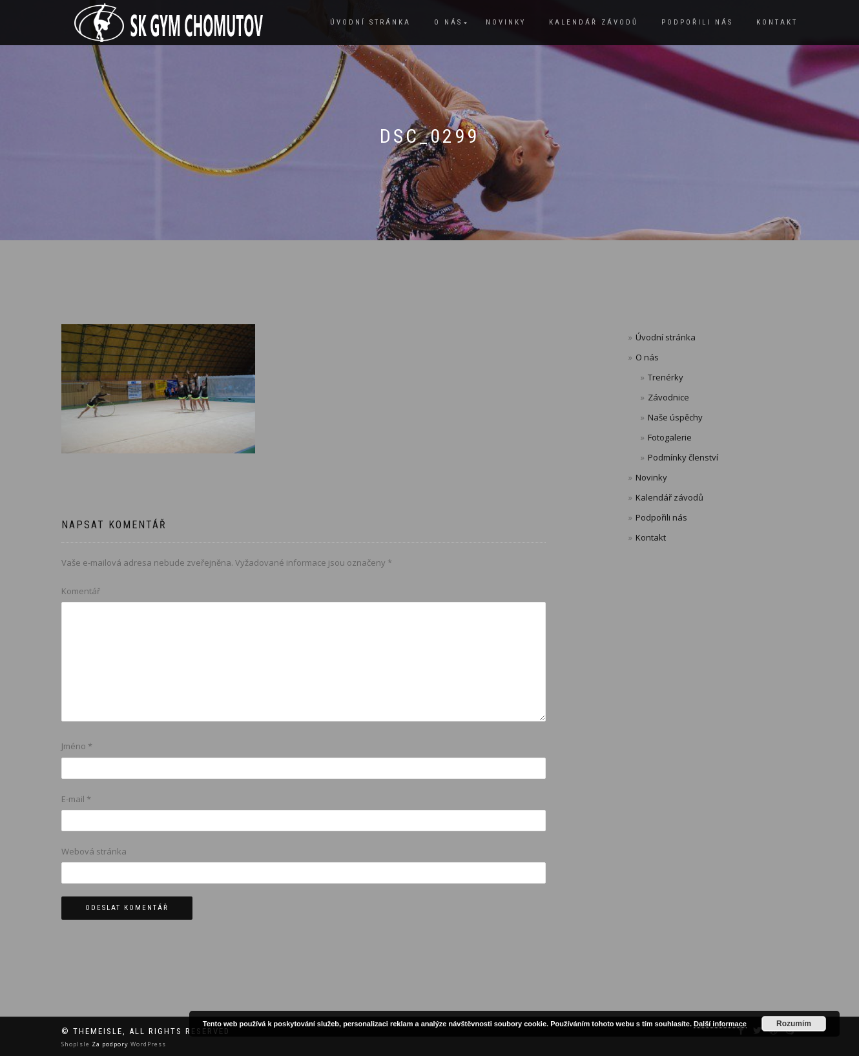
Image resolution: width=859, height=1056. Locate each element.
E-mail (76, 799)
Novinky (506, 22)
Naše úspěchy (675, 417)
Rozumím (793, 1023)
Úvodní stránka (370, 22)
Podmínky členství (683, 457)
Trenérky (665, 377)
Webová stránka (94, 851)
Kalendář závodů (593, 22)
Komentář (80, 591)
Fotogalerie (670, 437)
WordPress (147, 1044)
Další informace (720, 1024)
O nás (448, 22)
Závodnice (668, 397)
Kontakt (777, 22)
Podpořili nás (697, 22)
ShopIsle (76, 1044)
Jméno (76, 746)
